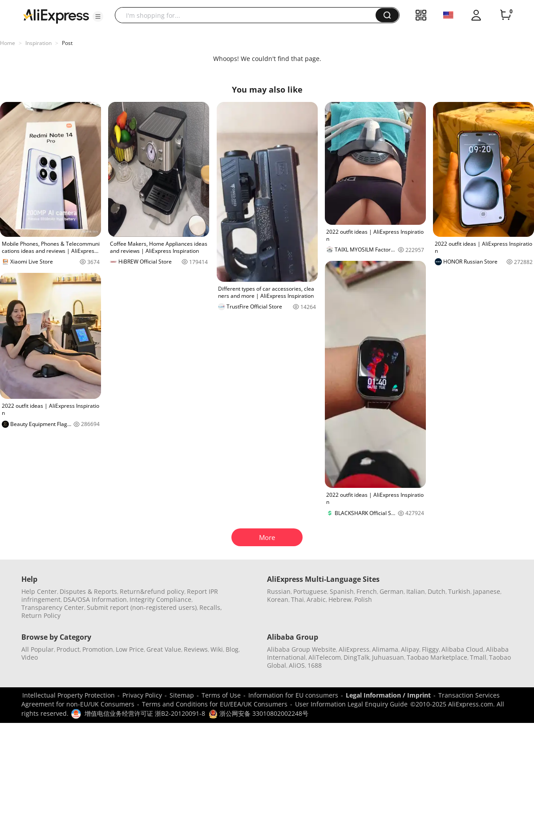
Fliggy (430, 649)
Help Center (39, 591)
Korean (277, 599)
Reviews (196, 649)
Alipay (410, 649)
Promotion (97, 649)
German (392, 591)
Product (68, 649)
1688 (314, 665)
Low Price (130, 649)
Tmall (478, 657)
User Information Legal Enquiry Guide (351, 704)
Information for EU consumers (293, 695)
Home (7, 43)
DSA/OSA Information (95, 599)
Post (67, 43)
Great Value (163, 649)
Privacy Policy (142, 695)
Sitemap (182, 695)
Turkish (459, 591)
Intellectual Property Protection (68, 695)
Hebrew (340, 599)
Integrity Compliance (160, 599)
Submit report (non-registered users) (142, 607)
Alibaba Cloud (462, 649)
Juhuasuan (388, 657)
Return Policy (41, 615)
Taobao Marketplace (437, 657)
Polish (363, 599)
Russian (279, 591)
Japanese (486, 591)
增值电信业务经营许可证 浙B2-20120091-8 (145, 713)
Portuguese (310, 591)
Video (29, 657)
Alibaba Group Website (301, 649)
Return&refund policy (152, 591)
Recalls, (210, 607)
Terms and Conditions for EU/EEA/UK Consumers (214, 704)
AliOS (297, 665)
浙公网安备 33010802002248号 (258, 713)
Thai (297, 599)
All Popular (37, 649)
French (366, 591)
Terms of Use (221, 695)
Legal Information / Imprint (388, 695)
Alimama (385, 649)
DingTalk (356, 657)
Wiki (216, 649)
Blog (232, 649)
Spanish (342, 591)
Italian (415, 591)
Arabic (316, 599)
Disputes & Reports (88, 591)
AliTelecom (324, 657)
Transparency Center (52, 607)
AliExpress (354, 649)
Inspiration (38, 43)
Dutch (436, 591)
